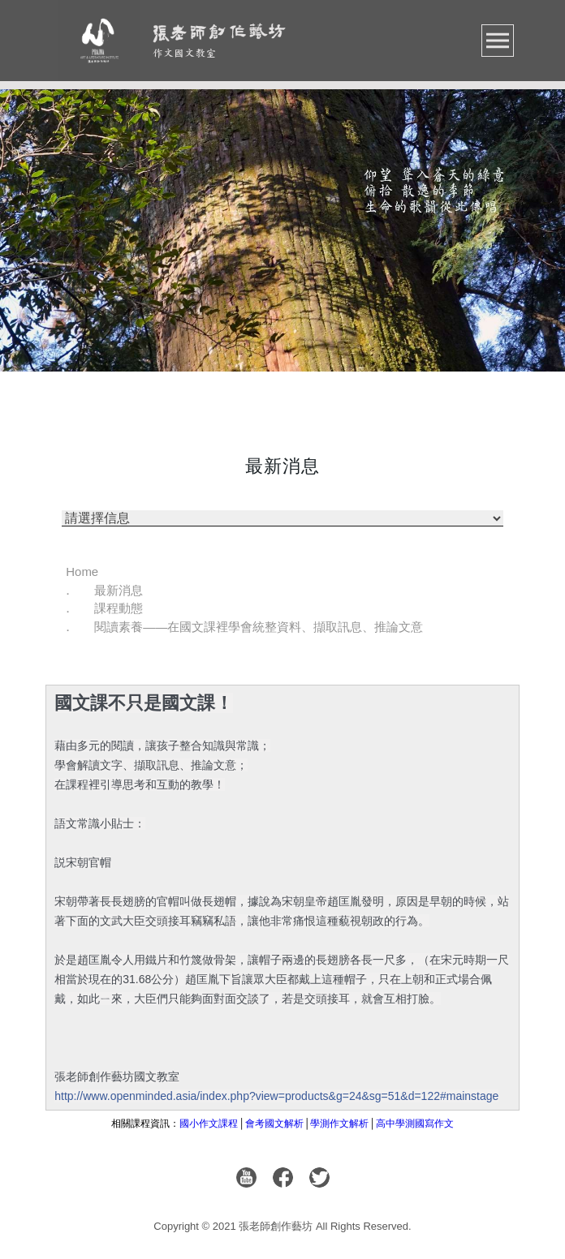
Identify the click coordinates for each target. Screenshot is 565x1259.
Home (82, 571)
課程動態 (118, 608)
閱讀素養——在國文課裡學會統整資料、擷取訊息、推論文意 (258, 627)
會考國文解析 (274, 1123)
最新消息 (118, 590)
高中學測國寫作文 (415, 1123)
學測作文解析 (339, 1123)
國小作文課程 (208, 1123)
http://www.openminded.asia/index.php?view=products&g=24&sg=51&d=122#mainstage (276, 1095)
